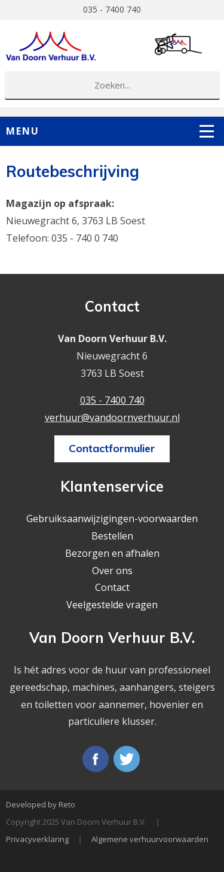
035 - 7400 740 (112, 9)
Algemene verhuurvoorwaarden (149, 839)
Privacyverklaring (37, 839)
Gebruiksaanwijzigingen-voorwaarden (112, 518)
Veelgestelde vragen (112, 604)
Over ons (112, 570)
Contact (112, 587)
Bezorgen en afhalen (112, 553)
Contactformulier (112, 448)
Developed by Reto (40, 804)
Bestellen (112, 535)
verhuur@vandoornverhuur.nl (112, 417)
